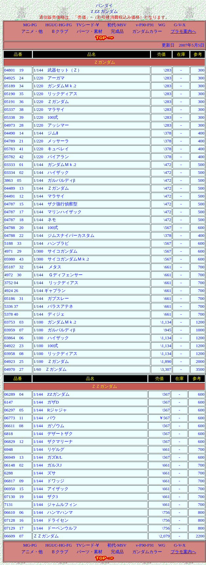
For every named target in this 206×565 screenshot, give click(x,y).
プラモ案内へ (183, 31)
